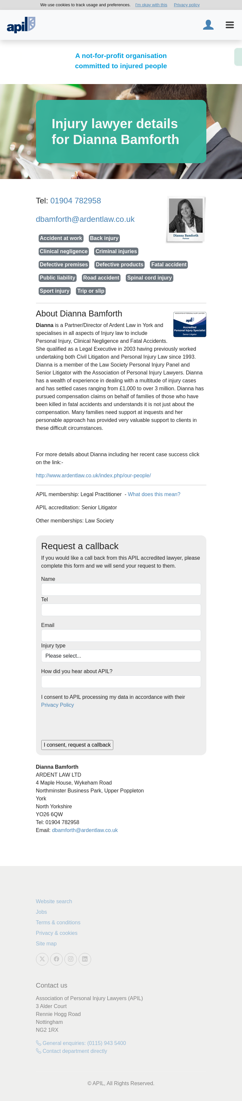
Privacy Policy (57, 705)
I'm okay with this (151, 4)
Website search (54, 901)
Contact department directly (71, 1051)
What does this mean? (154, 494)
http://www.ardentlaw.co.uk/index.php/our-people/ (93, 475)
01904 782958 (76, 200)
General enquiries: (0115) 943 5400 (81, 1043)
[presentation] (91, 727)
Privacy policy (187, 4)
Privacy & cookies (57, 933)
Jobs (41, 912)
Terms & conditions (58, 922)
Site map (46, 943)
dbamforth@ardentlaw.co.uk (85, 219)
